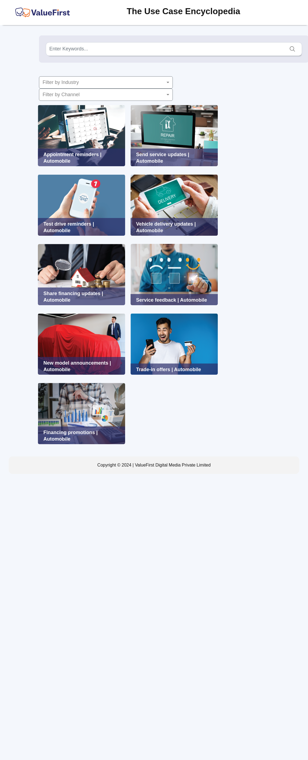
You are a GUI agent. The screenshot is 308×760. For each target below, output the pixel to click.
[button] (106, 82)
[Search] (174, 49)
